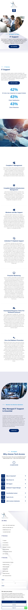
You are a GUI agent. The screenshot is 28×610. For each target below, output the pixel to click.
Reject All (14, 607)
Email (3, 585)
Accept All (14, 601)
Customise (14, 604)
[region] (14, 600)
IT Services (5, 535)
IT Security (4, 557)
